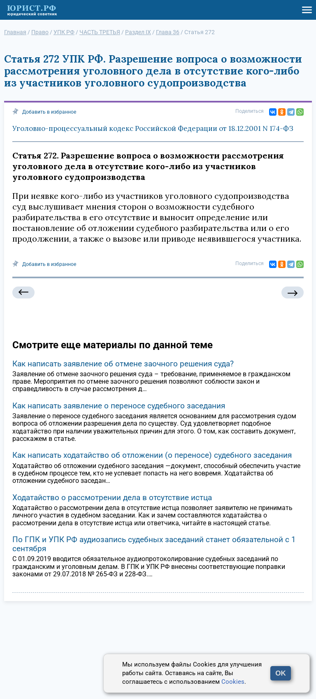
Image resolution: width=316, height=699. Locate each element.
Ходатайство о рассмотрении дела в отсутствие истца (112, 497)
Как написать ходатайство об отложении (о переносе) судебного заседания (152, 455)
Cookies (232, 681)
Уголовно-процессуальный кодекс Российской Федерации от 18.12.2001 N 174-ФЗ (152, 128)
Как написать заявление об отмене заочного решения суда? (123, 363)
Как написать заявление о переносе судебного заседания (118, 405)
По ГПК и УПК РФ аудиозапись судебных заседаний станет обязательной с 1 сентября (154, 544)
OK (280, 673)
